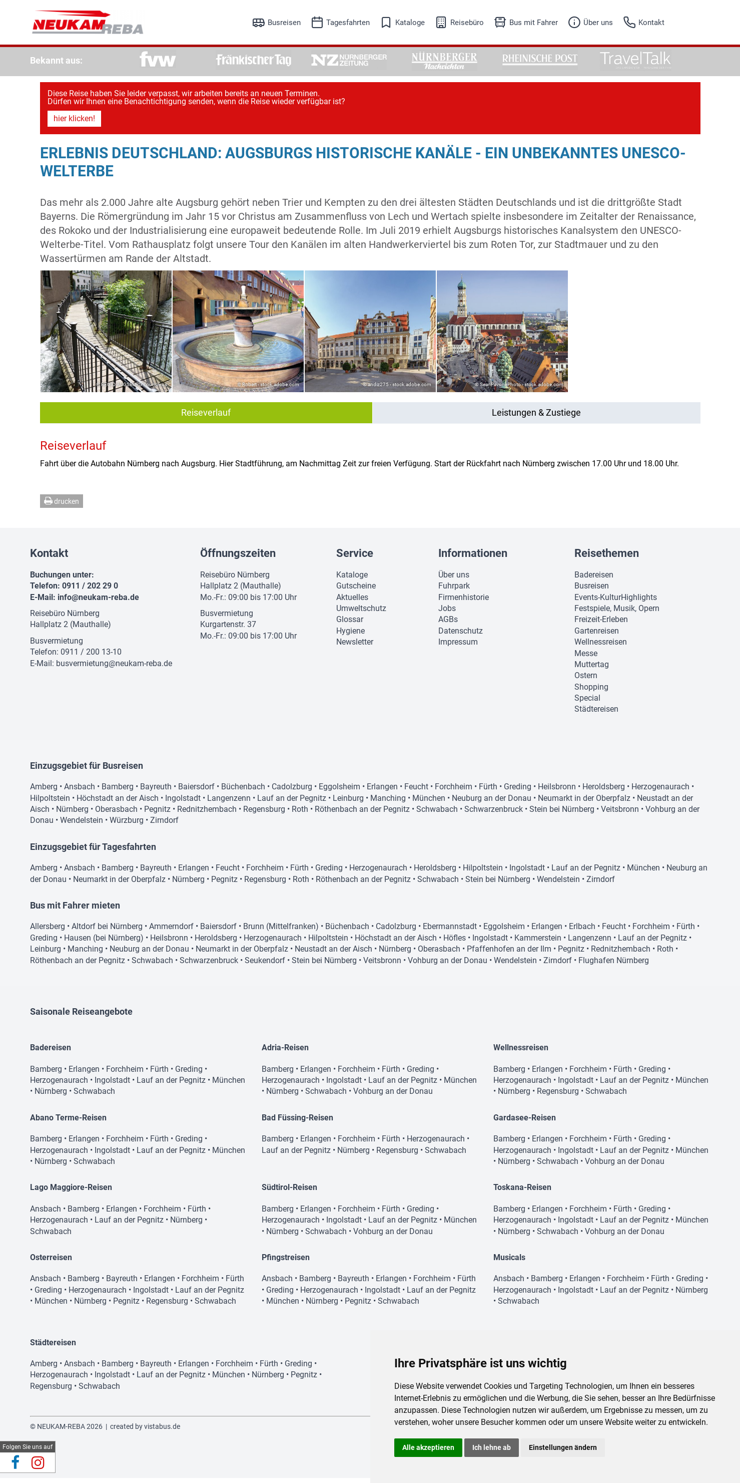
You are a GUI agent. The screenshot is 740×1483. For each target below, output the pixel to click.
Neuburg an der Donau (491, 803)
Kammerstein (537, 943)
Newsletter (354, 647)
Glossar (349, 624)
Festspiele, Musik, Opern (616, 613)
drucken (61, 505)
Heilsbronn (557, 791)
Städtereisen (596, 714)
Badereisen (593, 579)
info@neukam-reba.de (98, 602)
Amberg (44, 791)
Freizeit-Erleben (601, 624)
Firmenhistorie (463, 602)
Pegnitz (157, 814)
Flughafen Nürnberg (613, 965)
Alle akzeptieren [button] (428, 1447)
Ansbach (79, 791)
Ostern (585, 680)
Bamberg (118, 791)
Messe (585, 658)
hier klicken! (74, 123)
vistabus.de (162, 1431)
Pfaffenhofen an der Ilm (509, 954)
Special (587, 703)
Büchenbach (243, 791)
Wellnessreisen (600, 647)
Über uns (598, 22)
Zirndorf (164, 825)
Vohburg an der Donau (447, 965)
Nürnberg (72, 814)
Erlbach (582, 931)
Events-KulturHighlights (615, 602)
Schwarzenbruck (493, 814)
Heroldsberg (603, 791)
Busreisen (284, 22)
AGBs (448, 624)
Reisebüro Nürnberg (65, 618)
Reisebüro (467, 22)
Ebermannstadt (450, 931)
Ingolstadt (183, 803)
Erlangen (382, 791)
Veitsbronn (620, 814)
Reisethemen (606, 558)
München (428, 803)
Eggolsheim (339, 791)
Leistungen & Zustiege (536, 417)
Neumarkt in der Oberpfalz (584, 803)
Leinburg (348, 803)
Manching (388, 803)
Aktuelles (352, 602)
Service (354, 558)
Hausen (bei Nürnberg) (104, 943)
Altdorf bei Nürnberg (107, 931)
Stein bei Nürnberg (561, 814)
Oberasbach (116, 814)
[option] (158, 60)
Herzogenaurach (660, 791)
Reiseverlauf (206, 417)
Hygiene (350, 636)
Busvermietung (56, 646)
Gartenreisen (596, 636)
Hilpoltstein (50, 803)
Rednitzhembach (207, 814)
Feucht (416, 791)
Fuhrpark (454, 591)
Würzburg (127, 825)
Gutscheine (356, 591)
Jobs (447, 613)
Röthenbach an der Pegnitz (362, 814)
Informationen (472, 558)
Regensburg (264, 814)
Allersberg (47, 931)
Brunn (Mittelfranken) (281, 931)
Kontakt (651, 22)
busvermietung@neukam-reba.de (114, 668)
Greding (517, 791)
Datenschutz (460, 636)
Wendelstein (81, 825)
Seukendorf (265, 965)
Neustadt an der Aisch (333, 954)
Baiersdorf (196, 791)
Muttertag (591, 669)
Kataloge (410, 22)
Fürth (488, 791)
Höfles (454, 943)
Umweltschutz (361, 613)
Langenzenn (229, 803)
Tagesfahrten (348, 22)
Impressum (458, 647)
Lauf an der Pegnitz (291, 803)
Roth (300, 814)
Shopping (591, 692)
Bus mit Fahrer (533, 22)
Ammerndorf (171, 931)
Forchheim (453, 791)
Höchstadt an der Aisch (118, 803)
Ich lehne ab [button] (491, 1447)
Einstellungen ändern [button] (563, 1447)
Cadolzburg (292, 791)
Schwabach (437, 814)
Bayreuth (156, 791)
